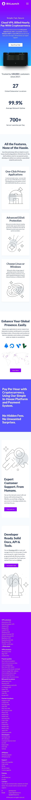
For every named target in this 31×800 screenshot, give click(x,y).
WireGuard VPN (6, 651)
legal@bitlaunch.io (14, 794)
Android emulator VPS (8, 624)
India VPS (4, 706)
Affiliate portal (6, 757)
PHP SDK (4, 747)
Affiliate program (7, 755)
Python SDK (5, 745)
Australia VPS (5, 718)
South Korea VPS (6, 732)
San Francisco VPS (7, 710)
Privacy (4, 779)
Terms (3, 775)
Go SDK (4, 743)
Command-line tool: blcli (9, 741)
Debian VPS (5, 628)
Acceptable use (6, 777)
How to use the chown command (11, 669)
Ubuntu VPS (5, 626)
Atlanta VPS (5, 714)
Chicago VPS (5, 691)
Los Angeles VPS (6, 687)
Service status (6, 768)
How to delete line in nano (9, 673)
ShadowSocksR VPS (7, 640)
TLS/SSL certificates (7, 644)
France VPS (5, 720)
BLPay (3, 766)
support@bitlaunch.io (15, 792)
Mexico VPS (5, 728)
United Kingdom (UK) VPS (9, 685)
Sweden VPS (5, 726)
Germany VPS (6, 704)
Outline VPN (5, 655)
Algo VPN (4, 653)
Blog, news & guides (7, 762)
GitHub (19, 560)
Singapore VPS (6, 700)
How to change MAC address (10, 671)
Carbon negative (6, 770)
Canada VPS (5, 702)
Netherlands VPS (6, 681)
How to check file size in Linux (10, 677)
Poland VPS (5, 724)
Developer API (13, 550)
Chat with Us (10, 509)
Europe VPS (5, 695)
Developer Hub (11, 565)
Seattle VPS (5, 716)
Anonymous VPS (6, 622)
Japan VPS (5, 730)
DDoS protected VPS (8, 636)
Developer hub (6, 737)
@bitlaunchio (12, 790)
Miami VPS (5, 712)
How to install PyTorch (8, 675)
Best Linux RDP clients (8, 667)
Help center (5, 764)
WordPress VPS (6, 642)
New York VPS (6, 708)
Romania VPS (5, 683)
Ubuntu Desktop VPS (8, 634)
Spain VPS (4, 722)
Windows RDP (6, 632)
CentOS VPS (5, 630)
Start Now (15, 370)
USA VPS (4, 693)
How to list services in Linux (9, 663)
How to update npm (7, 665)
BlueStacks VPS (6, 638)
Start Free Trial (15, 45)
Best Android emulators (8, 661)
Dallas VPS (5, 689)
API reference (6, 739)
